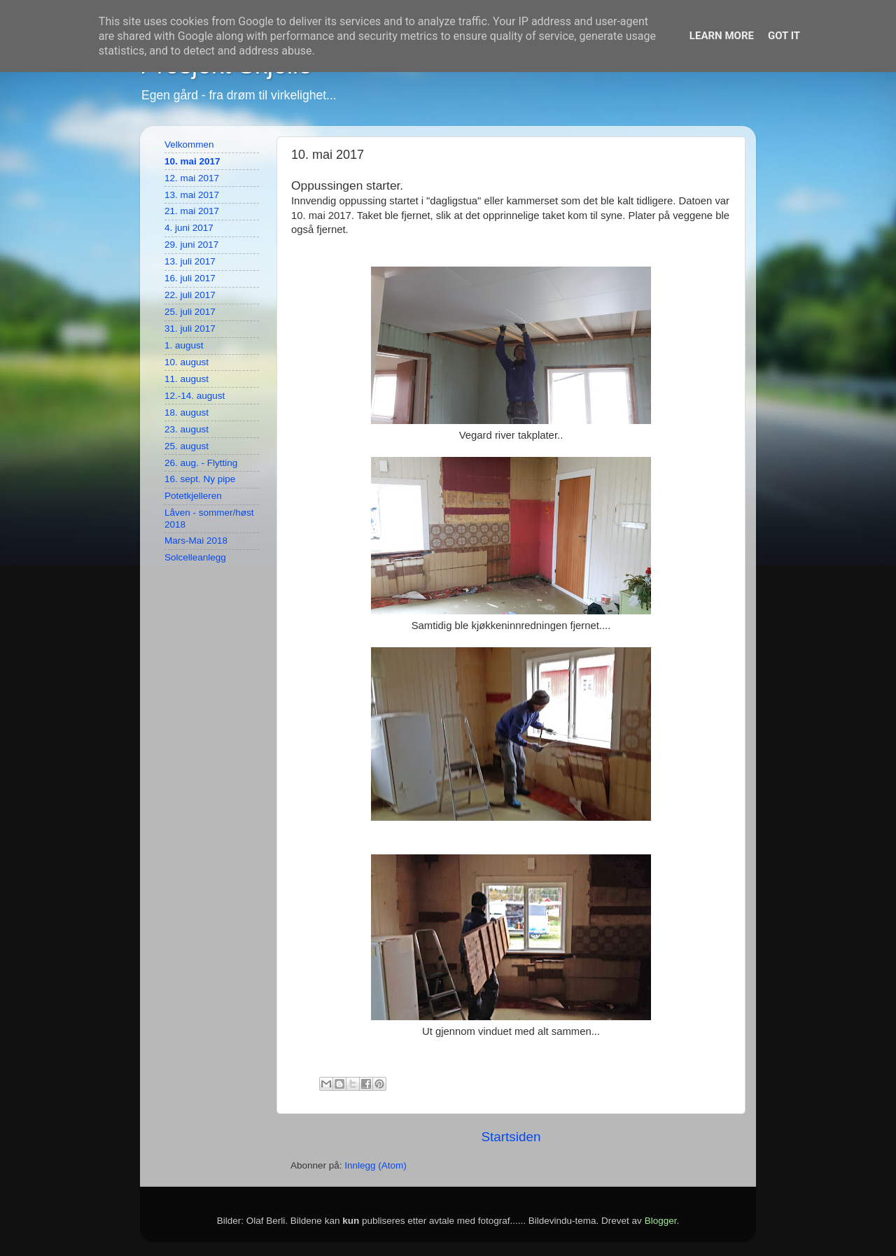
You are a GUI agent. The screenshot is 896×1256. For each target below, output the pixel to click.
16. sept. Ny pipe (199, 479)
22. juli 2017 (190, 295)
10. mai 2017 (192, 161)
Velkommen (189, 144)
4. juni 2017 (189, 228)
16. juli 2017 (190, 278)
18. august (186, 412)
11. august (186, 379)
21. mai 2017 (191, 211)
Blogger (661, 1220)
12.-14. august (194, 395)
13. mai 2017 (191, 195)
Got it (784, 35)
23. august (186, 429)
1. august (184, 345)
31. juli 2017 (190, 328)
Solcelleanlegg (195, 557)
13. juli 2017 (190, 261)
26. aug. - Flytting (200, 463)
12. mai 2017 (191, 178)
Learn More (722, 35)
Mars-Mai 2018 (195, 540)
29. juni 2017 (191, 244)
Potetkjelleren (193, 496)
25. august (186, 446)
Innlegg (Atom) (375, 1165)
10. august (186, 362)
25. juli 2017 (190, 311)
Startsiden (510, 1136)
